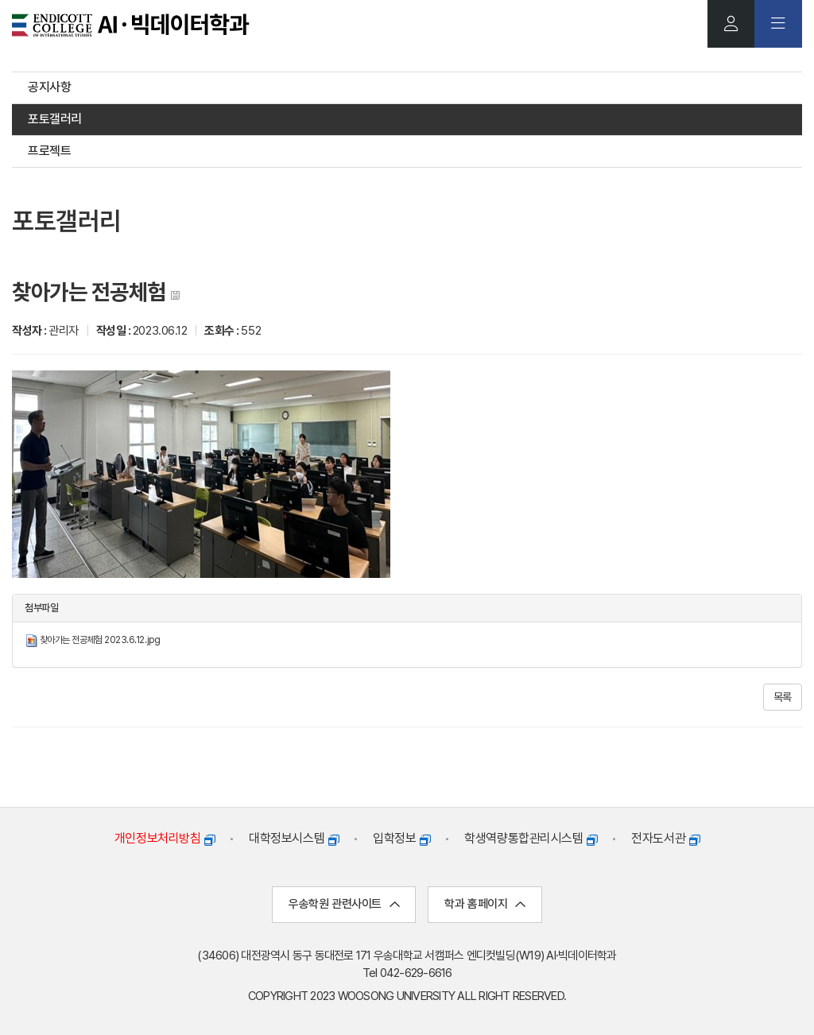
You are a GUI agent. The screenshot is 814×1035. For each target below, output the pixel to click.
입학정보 (401, 839)
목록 (782, 698)
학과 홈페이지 (484, 904)
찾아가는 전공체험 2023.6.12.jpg (100, 640)
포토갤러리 (55, 118)
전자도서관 (665, 839)
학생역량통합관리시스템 (530, 839)
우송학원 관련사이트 (344, 904)
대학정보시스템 (294, 839)
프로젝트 (49, 150)
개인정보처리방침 (164, 839)
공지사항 (49, 87)
